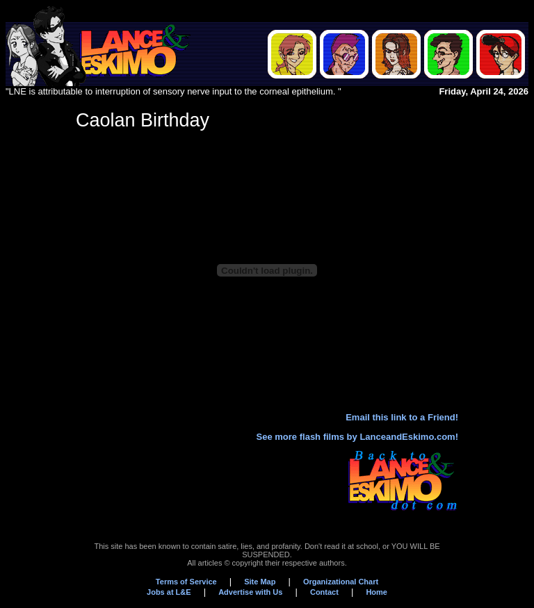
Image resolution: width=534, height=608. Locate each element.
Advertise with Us (250, 592)
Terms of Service (186, 581)
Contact (324, 592)
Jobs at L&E (169, 592)
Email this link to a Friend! (402, 417)
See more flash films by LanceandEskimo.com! (357, 437)
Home (376, 592)
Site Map (259, 581)
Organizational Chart (340, 581)
